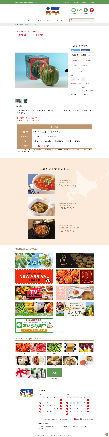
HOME (17, 24)
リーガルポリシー (74, 426)
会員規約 (82, 426)
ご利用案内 (41, 426)
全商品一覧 (59, 20)
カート (92, 11)
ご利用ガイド (68, 2)
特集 (48, 20)
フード (20, 20)
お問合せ (76, 2)
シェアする (85, 50)
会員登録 (79, 11)
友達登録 (73, 11)
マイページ (85, 11)
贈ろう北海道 (85, 90)
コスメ (39, 20)
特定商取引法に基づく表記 (52, 426)
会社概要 (91, 2)
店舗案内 (84, 2)
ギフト (29, 20)
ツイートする (75, 50)
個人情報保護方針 (64, 426)
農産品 (22, 24)
